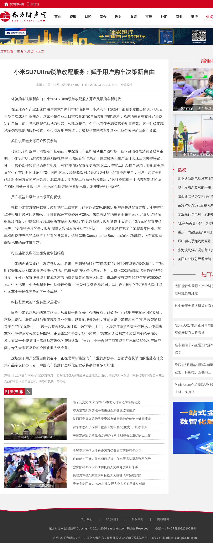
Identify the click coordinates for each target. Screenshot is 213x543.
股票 (133, 16)
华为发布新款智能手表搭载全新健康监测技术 (104, 410)
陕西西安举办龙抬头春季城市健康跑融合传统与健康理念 (112, 418)
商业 (179, 16)
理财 (118, 16)
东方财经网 (16, 4)
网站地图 (163, 519)
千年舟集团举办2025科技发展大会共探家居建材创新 (109, 483)
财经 (88, 16)
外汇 (164, 16)
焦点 (209, 16)
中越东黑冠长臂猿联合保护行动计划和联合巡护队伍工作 (112, 435)
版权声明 (137, 519)
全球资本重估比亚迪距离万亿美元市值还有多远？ (107, 450)
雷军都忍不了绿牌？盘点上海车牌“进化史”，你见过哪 (110, 427)
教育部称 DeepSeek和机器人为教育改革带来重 (105, 467)
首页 (57, 16)
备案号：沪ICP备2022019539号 (176, 528)
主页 (20, 51)
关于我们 (86, 519)
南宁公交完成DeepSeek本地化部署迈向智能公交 (106, 402)
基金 (103, 16)
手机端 (35, 4)
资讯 (72, 16)
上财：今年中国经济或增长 (35, 485)
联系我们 (112, 519)
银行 (194, 16)
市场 (148, 16)
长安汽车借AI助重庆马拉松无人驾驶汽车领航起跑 (107, 475)
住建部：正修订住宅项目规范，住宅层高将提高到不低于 (112, 459)
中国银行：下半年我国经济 (35, 437)
